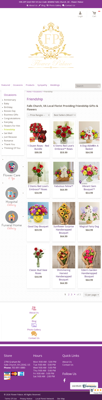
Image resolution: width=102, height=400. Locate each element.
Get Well (8, 133)
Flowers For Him (12, 125)
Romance (8, 140)
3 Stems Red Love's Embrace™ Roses (38, 187)
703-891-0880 (18, 367)
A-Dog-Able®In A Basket (89, 147)
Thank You (9, 144)
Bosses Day (10, 110)
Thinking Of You (12, 148)
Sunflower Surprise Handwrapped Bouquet (64, 229)
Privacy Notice (26, 398)
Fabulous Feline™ (63, 186)
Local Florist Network (44, 398)
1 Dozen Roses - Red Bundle (38, 147)
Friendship (9, 129)
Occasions (38, 91)
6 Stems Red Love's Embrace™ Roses (63, 147)
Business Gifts (11, 114)
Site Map (61, 398)
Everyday (8, 122)
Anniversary (10, 99)
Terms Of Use (11, 398)
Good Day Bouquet (38, 226)
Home (29, 91)
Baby (6, 103)
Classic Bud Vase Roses (38, 271)
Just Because (10, 136)
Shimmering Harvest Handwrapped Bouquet (64, 274)
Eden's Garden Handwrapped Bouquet (89, 273)
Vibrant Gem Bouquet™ (89, 187)
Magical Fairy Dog (89, 226)
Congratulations (12, 118)
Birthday (8, 107)
